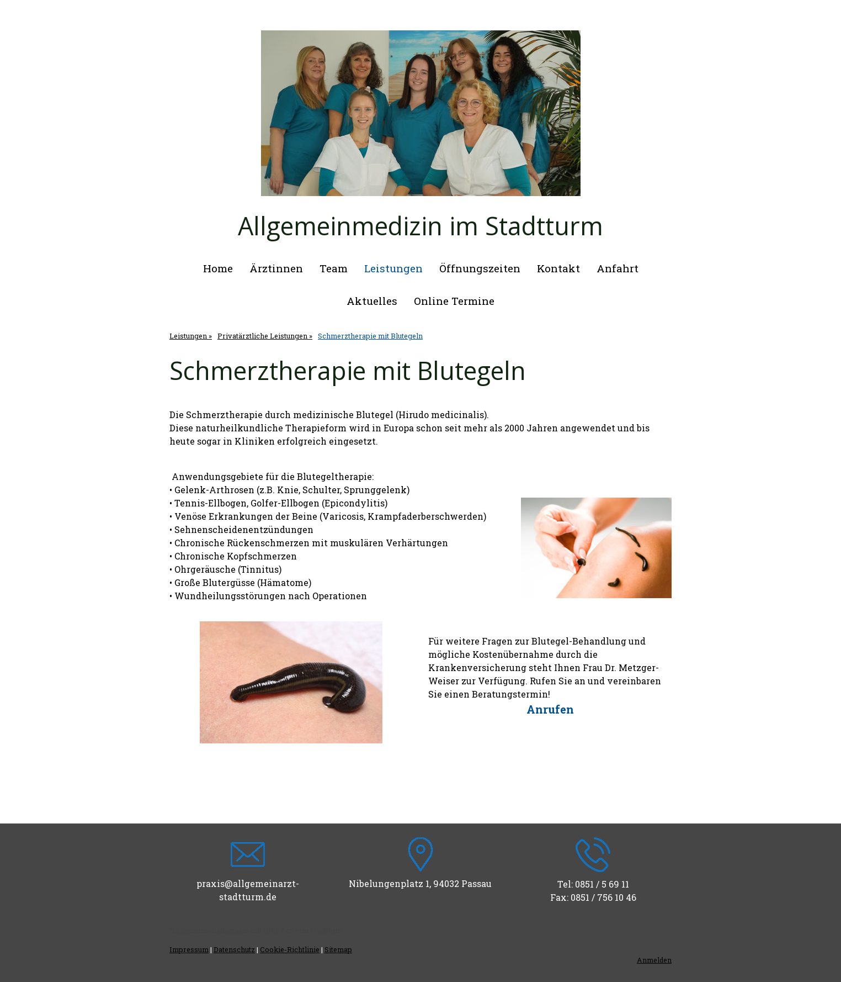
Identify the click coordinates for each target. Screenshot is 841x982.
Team (334, 268)
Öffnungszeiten (479, 268)
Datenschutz (234, 949)
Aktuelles (372, 301)
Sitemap (338, 949)
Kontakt (558, 268)
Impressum (189, 949)
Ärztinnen (276, 268)
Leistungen (393, 268)
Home (218, 268)
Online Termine (454, 301)
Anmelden (654, 959)
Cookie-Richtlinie (290, 949)
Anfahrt (617, 268)
